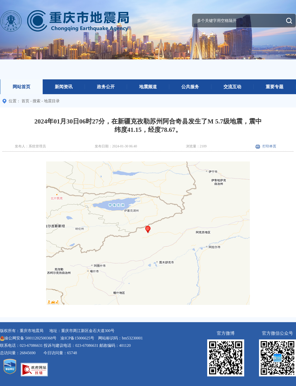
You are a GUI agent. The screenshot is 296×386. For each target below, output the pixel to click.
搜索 (36, 101)
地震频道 (148, 86)
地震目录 (52, 101)
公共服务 (190, 86)
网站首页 (21, 86)
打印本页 (266, 146)
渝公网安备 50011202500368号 (30, 338)
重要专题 (274, 86)
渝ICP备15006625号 (77, 338)
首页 (25, 101)
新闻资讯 (64, 86)
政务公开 (106, 86)
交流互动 (232, 86)
